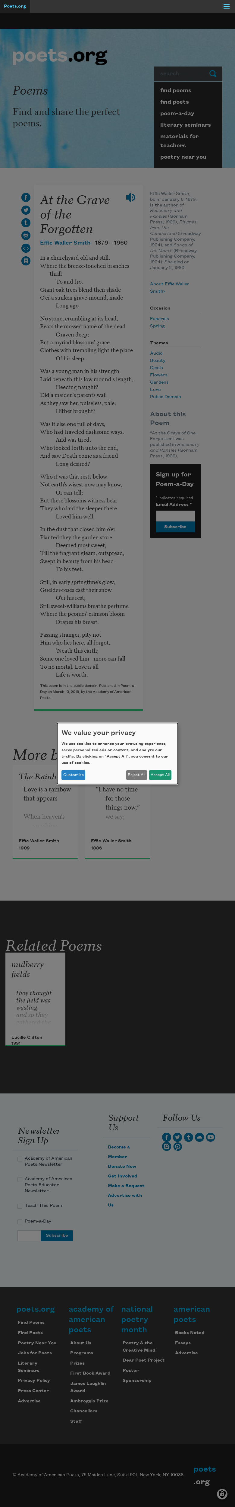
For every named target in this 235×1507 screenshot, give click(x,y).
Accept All (160, 775)
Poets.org (15, 6)
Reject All (136, 775)
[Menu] (226, 6)
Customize (73, 775)
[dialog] (117, 753)
